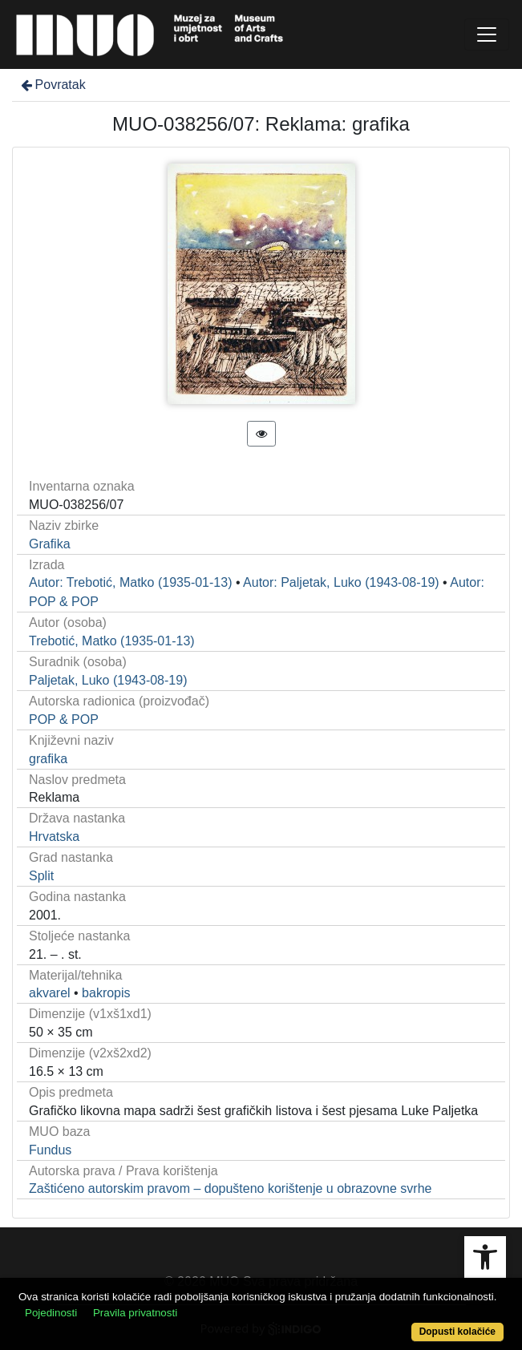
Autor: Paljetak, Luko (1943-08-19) (341, 582)
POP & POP (64, 719)
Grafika (50, 544)
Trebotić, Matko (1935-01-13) (112, 641)
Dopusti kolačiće (457, 1331)
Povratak (52, 84)
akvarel (50, 993)
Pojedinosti (51, 1313)
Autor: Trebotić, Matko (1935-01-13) (130, 582)
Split (41, 876)
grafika (48, 759)
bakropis (106, 993)
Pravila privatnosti (135, 1313)
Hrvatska (54, 836)
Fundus (50, 1150)
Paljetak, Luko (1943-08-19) (108, 680)
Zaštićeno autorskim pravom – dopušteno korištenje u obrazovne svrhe (230, 1188)
